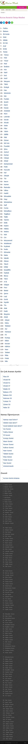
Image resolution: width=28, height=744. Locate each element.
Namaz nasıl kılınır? (10, 420)
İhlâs (7, 355)
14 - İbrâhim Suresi (8, 512)
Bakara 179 (7, 392)
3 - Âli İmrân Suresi (8, 489)
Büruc (6, 276)
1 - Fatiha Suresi (7, 484)
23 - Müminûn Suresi (8, 534)
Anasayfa (2, 12)
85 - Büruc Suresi (7, 674)
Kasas (6, 108)
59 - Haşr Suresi (7, 616)
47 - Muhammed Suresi (9, 588)
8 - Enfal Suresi (7, 499)
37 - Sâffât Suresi (7, 564)
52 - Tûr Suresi (7, 598)
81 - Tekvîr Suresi (7, 665)
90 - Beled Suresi (7, 685)
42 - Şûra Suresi (7, 577)
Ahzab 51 (6, 383)
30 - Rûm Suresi (7, 549)
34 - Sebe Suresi (7, 557)
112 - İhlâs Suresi (7, 734)
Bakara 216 (7, 395)
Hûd (5, 58)
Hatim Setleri (8, 9)
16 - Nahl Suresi (7, 516)
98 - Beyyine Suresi (8, 704)
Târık (6, 279)
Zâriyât (6, 176)
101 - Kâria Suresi (8, 711)
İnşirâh (6, 302)
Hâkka (6, 229)
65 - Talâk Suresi (7, 629)
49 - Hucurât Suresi (8, 592)
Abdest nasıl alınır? (10, 423)
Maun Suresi (7, 441)
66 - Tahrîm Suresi (8, 631)
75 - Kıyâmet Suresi (8, 650)
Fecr (6, 288)
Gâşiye (6, 285)
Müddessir (7, 243)
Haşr (6, 199)
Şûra (6, 149)
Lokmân (7, 117)
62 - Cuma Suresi (7, 622)
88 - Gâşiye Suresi (8, 680)
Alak (6, 308)
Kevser (7, 344)
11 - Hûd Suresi (7, 506)
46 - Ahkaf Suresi (7, 586)
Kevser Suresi (8, 444)
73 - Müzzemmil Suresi (9, 646)
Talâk (6, 217)
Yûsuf (6, 61)
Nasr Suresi (7, 451)
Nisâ (5, 37)
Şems (6, 293)
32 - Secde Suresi (8, 553)
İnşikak (6, 273)
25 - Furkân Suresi (8, 538)
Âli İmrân (6, 34)
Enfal (5, 49)
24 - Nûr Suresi (7, 536)
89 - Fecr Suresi (7, 682)
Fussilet (7, 146)
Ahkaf (6, 161)
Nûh (5, 235)
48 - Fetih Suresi (7, 590)
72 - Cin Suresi (7, 644)
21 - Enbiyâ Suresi (8, 530)
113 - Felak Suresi (8, 736)
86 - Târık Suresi (7, 676)
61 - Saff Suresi (7, 620)
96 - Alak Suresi (7, 700)
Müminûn (7, 93)
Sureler (2, 9)
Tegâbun (7, 214)
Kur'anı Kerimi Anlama (11, 478)
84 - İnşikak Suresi (8, 672)
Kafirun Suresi (8, 447)
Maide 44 (6, 389)
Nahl (6, 72)
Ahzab (6, 123)
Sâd (5, 137)
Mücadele (7, 196)
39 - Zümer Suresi (7, 571)
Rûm (6, 114)
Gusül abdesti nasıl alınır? (12, 426)
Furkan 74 (7, 401)
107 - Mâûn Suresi (8, 723)
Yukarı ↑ (25, 742)
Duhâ (6, 299)
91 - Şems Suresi (7, 687)
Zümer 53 (6, 404)
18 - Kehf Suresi (7, 521)
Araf (4, 46)
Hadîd (6, 193)
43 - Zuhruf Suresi (8, 579)
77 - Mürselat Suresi (8, 657)
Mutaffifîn (7, 270)
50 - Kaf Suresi (7, 594)
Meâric (6, 232)
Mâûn (7, 341)
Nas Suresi (7, 463)
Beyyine (7, 314)
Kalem (6, 226)
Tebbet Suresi (8, 454)
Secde (6, 120)
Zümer (6, 140)
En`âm (5, 43)
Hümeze (8, 332)
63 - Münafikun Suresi (8, 624)
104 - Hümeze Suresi (8, 717)
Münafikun (7, 211)
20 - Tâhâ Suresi (7, 527)
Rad (5, 64)
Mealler (13, 9)
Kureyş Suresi (8, 438)
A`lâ (5, 282)
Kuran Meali (9, 742)
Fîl (6, 335)
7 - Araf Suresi (6, 497)
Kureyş (7, 338)
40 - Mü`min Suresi (8, 573)
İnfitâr (6, 267)
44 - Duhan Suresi (7, 581)
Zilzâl (6, 317)
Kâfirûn (7, 346)
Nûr (5, 96)
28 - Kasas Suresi (7, 545)
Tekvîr (6, 264)
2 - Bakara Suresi (7, 486)
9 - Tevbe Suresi (7, 501)
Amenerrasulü (8, 466)
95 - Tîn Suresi (7, 695)
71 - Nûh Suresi (7, 641)
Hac (5, 90)
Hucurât (7, 170)
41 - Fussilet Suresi (8, 575)
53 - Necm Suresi (7, 600)
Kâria (7, 323)
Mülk (6, 223)
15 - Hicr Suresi (7, 514)
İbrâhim (7, 67)
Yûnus (6, 55)
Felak (7, 358)
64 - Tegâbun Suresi (8, 626)
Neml (6, 105)
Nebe (6, 255)
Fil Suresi (6, 435)
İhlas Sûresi (7, 457)
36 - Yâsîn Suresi (7, 562)
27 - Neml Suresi (7, 542)
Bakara (6, 31)
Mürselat (7, 252)
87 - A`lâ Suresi (7, 678)
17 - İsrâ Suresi (7, 519)
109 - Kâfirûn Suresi (8, 728)
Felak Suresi (7, 460)
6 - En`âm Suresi (7, 495)
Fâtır (6, 128)
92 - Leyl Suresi (7, 689)
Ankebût (7, 111)
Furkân (6, 99)
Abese (6, 261)
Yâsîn (6, 131)
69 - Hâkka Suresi (8, 637)
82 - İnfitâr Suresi (7, 667)
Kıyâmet (7, 246)
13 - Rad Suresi (7, 510)
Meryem (7, 81)
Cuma (6, 208)
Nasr (7, 349)
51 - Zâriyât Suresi (8, 596)
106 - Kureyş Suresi (8, 721)
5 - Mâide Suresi (7, 493)
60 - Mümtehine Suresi (9, 618)
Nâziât (6, 258)
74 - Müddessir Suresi (8, 648)
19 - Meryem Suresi (8, 523)
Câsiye (6, 158)
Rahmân (7, 187)
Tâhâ (6, 84)
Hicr (5, 70)
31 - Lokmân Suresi (8, 551)
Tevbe (5, 52)
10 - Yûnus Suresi (8, 504)
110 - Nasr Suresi (7, 730)
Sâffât (6, 134)
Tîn (5, 305)
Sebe (6, 126)
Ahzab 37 (6, 386)
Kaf (5, 173)
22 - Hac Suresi (7, 532)
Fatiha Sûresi (8, 432)
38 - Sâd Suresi (7, 566)
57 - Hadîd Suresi (7, 609)
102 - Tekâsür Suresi (8, 713)
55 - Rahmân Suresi (8, 605)
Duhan (6, 155)
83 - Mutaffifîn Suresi (8, 670)
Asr (6, 329)
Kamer (6, 184)
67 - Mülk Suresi (7, 633)
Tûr (5, 178)
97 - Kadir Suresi (7, 702)
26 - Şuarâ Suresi (7, 540)
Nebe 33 (6, 407)
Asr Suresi (7, 429)
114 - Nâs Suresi (7, 738)
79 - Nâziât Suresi (8, 661)
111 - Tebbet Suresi (8, 732)
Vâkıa (6, 190)
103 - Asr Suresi (7, 715)
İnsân (6, 249)
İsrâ (5, 75)
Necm (6, 181)
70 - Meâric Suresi (8, 639)
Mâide (5, 40)
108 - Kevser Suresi (8, 726)
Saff (5, 205)
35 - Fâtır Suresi (7, 560)
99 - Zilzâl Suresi (7, 706)
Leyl (5, 296)
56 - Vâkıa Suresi (7, 607)
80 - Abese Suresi (8, 663)
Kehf (6, 78)
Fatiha (5, 28)
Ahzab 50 (6, 380)
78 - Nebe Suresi (7, 659)
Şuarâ (6, 102)
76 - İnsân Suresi (7, 652)
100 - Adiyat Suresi (8, 708)
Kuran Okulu (21, 7)
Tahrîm (6, 220)
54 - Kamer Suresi (8, 603)
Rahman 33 (7, 398)
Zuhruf (6, 152)
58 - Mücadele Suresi (8, 614)
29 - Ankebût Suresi (8, 547)
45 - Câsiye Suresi (8, 583)
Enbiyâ (6, 87)
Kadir (6, 311)
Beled (6, 290)
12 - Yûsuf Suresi (7, 508)
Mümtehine (8, 202)
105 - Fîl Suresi (7, 719)
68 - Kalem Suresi (8, 635)
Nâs (6, 361)
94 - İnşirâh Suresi (7, 693)
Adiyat (7, 320)
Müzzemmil (8, 240)
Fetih (6, 167)
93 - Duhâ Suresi (7, 691)
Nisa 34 (6, 377)
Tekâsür (8, 326)
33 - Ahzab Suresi (7, 555)
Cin (5, 237)
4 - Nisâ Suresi (7, 491)
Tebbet (7, 352)
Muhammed (8, 164)
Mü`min (7, 143)
